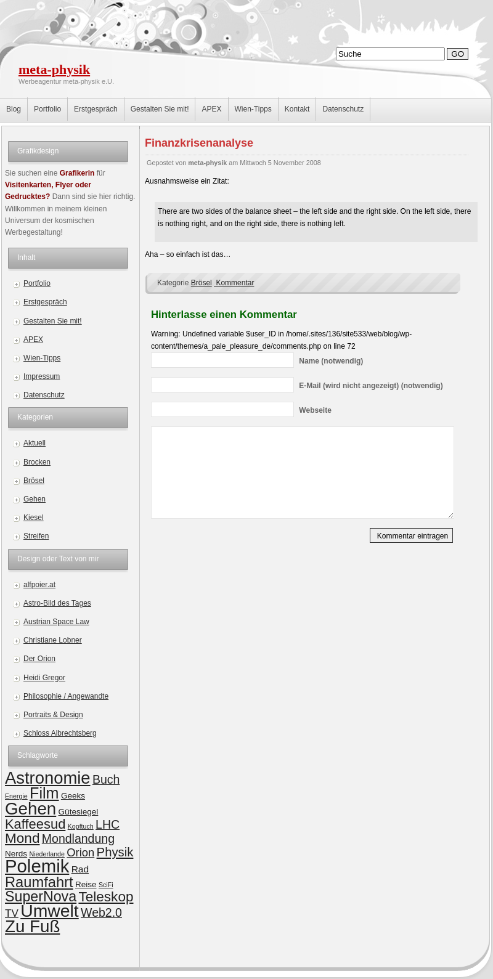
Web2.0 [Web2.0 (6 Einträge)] (101, 912)
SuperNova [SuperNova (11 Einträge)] (40, 896)
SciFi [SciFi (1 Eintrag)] (106, 884)
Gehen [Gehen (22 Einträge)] (30, 808)
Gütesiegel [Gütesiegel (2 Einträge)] (79, 811)
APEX (211, 109)
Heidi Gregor (44, 677)
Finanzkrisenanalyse (199, 143)
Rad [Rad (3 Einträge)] (80, 869)
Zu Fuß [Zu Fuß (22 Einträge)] (32, 926)
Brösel (33, 480)
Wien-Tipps (253, 109)
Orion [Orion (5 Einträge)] (80, 852)
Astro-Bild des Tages (57, 603)
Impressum (41, 376)
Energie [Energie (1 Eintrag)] (16, 796)
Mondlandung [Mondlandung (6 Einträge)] (78, 838)
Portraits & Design (53, 714)
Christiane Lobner (52, 640)
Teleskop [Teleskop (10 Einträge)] (105, 896)
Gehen (34, 499)
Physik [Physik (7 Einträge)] (115, 852)
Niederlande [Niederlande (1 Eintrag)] (46, 854)
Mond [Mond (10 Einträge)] (22, 838)
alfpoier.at (39, 584)
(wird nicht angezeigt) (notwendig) (370, 385)
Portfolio (47, 109)
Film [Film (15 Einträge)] (44, 793)
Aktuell (34, 443)
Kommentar (234, 282)
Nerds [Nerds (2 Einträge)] (16, 853)
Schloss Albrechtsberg (60, 733)
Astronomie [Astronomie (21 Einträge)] (48, 777)
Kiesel (33, 517)
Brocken (37, 462)
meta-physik (54, 69)
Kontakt (297, 109)
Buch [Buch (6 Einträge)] (106, 779)
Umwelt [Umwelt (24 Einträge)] (49, 910)
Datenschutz (343, 109)
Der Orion (39, 658)
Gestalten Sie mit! (160, 109)
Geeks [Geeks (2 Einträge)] (73, 795)
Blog (13, 109)
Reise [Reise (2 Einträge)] (86, 884)
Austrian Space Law (56, 621)
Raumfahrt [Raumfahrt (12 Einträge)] (39, 882)
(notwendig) (331, 361)
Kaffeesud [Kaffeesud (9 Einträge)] (35, 824)
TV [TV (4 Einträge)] (11, 913)
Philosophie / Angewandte (65, 696)
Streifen (36, 536)
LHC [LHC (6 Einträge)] (108, 824)
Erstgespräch (96, 109)
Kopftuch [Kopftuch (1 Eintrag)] (81, 826)
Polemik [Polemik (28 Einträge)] (37, 866)
